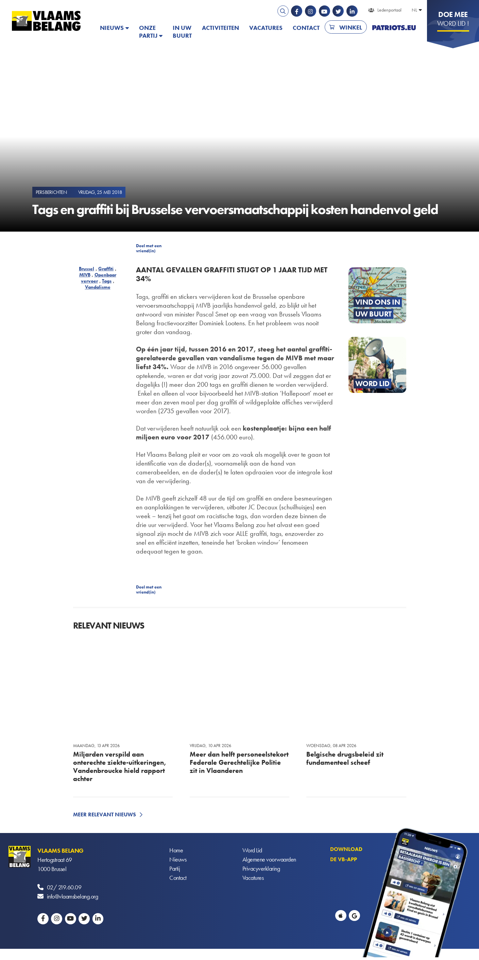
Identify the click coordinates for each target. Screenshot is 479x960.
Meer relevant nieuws (104, 814)
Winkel (350, 27)
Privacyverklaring (261, 869)
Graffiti (106, 269)
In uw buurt (182, 31)
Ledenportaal (389, 10)
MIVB (84, 275)
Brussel (86, 269)
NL (414, 10)
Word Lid (252, 850)
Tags (107, 281)
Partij (174, 869)
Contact (306, 28)
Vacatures (266, 28)
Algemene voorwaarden (269, 860)
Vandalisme (97, 287)
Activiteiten (220, 28)
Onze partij (148, 31)
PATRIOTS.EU (394, 28)
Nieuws (112, 28)
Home (176, 850)
